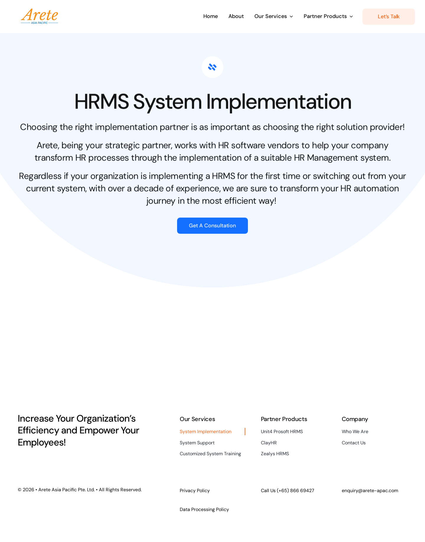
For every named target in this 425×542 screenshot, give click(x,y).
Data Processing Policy (204, 509)
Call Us (287, 490)
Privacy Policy (195, 490)
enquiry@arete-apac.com (370, 490)
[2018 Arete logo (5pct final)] (39, 9)
